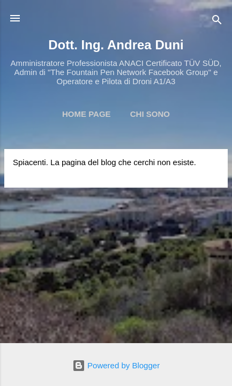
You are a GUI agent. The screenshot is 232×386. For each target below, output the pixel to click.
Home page (86, 113)
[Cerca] (217, 21)
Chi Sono (150, 113)
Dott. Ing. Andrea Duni (115, 45)
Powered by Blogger (116, 365)
